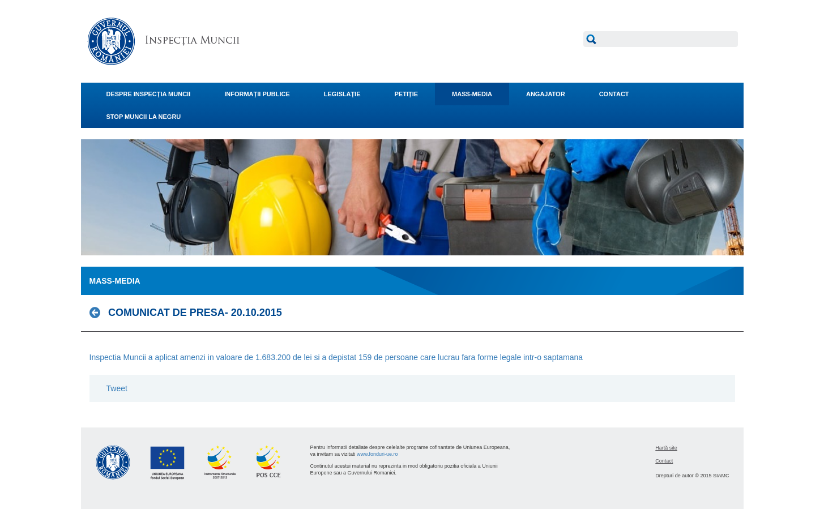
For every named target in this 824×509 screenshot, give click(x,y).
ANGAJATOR (545, 94)
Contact (664, 461)
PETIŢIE (407, 94)
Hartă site (666, 448)
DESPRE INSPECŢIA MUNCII (148, 94)
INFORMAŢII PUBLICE (257, 94)
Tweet (116, 388)
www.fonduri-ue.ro (377, 454)
